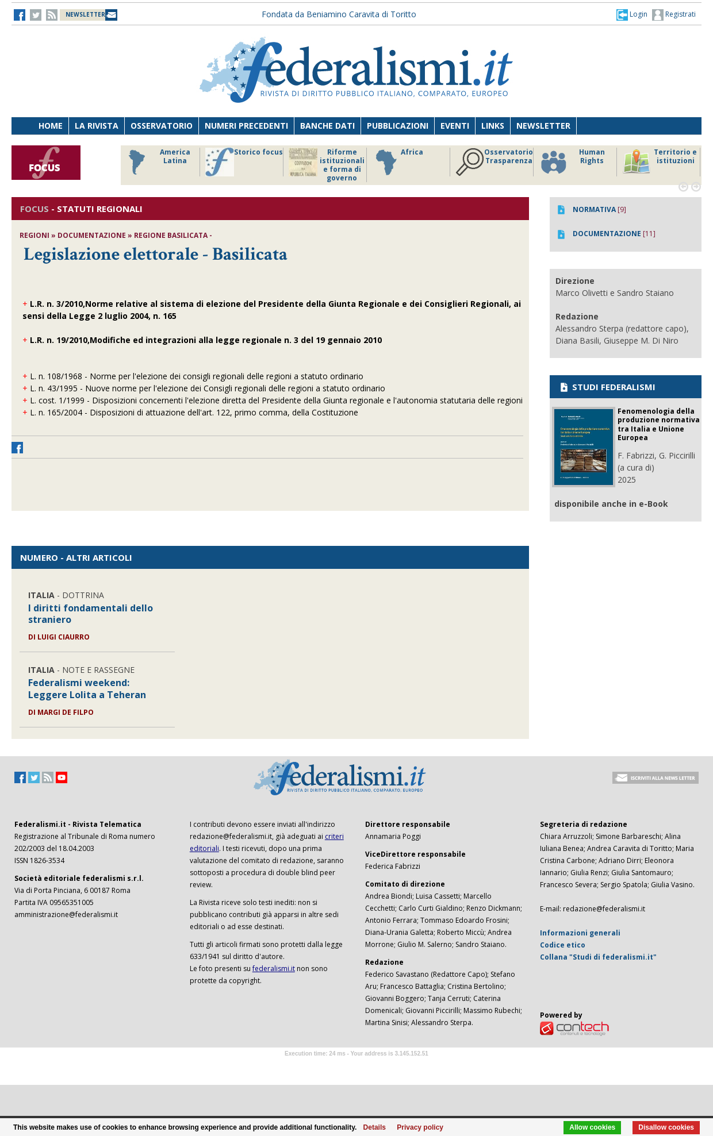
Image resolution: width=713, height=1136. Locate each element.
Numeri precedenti (246, 125)
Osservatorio (162, 125)
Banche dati (327, 125)
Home (51, 125)
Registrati (674, 15)
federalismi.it (273, 968)
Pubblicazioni (397, 125)
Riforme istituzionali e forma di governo (327, 165)
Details (374, 1127)
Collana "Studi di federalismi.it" (598, 957)
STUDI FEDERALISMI (607, 386)
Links (492, 125)
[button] (632, 14)
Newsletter (543, 125)
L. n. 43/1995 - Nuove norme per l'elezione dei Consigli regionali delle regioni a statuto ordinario (207, 388)
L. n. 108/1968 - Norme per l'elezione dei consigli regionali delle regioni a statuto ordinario (196, 376)
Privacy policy (420, 1127)
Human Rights (572, 162)
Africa (397, 162)
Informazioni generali (580, 933)
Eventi (454, 125)
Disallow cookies (666, 1127)
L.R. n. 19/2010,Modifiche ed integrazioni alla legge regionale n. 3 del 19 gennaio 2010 (206, 339)
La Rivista (96, 125)
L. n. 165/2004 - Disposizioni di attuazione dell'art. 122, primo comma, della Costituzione (194, 412)
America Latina (156, 162)
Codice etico (562, 945)
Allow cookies (592, 1127)
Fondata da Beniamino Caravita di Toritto (339, 14)
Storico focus (244, 162)
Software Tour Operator (356, 1067)
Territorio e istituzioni (659, 162)
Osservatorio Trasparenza (494, 162)
